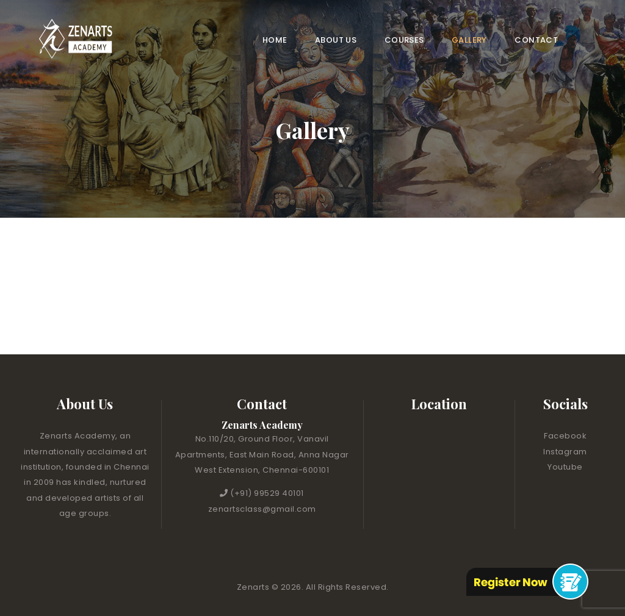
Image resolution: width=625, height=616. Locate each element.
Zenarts (254, 587)
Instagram (565, 451)
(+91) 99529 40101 (267, 493)
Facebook (565, 436)
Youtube (565, 467)
